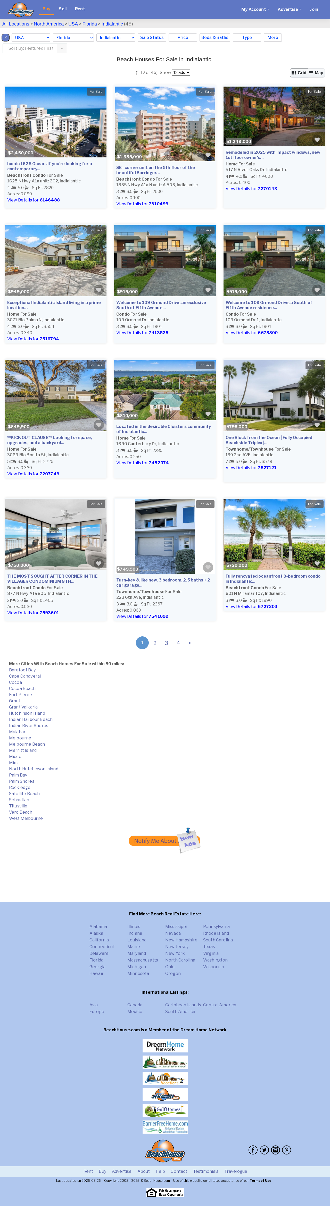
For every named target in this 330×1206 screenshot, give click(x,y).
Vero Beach (20, 812)
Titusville (18, 806)
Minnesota (138, 973)
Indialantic (112, 24)
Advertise (121, 1171)
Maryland (136, 953)
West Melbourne (26, 818)
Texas (209, 946)
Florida (89, 24)
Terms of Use (260, 1181)
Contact (179, 1171)
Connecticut (102, 946)
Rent (80, 8)
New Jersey (177, 946)
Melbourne (20, 738)
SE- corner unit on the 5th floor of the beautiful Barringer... (155, 170)
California (99, 940)
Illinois (133, 926)
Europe (96, 1011)
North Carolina (180, 960)
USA (73, 24)
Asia (93, 1004)
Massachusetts (142, 960)
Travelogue (236, 1171)
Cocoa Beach (22, 688)
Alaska (96, 933)
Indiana (134, 933)
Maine (133, 946)
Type (247, 37)
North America (49, 24)
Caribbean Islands (183, 1004)
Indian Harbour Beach (31, 719)
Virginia (211, 953)
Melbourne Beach (27, 744)
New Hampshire (181, 940)
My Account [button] (253, 9)
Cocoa (15, 682)
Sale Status (152, 37)
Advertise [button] (288, 9)
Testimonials (206, 1171)
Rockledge (19, 787)
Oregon (173, 973)
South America (180, 1011)
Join (314, 9)
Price (183, 37)
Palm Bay (18, 775)
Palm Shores (21, 781)
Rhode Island (216, 933)
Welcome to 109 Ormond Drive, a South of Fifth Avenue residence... (269, 305)
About (143, 1171)
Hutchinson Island (27, 713)
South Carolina (218, 940)
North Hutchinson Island (33, 768)
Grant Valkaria (23, 707)
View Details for (33, 200)
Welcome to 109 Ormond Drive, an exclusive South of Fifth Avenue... (161, 305)
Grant (15, 700)
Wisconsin (213, 966)
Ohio (170, 966)
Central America (219, 1004)
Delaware (99, 953)
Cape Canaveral (25, 676)
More (273, 37)
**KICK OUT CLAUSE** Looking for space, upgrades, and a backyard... (49, 440)
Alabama (98, 926)
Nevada (173, 933)
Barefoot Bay (22, 670)
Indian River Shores (28, 725)
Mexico (134, 1011)
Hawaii (96, 973)
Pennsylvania (216, 926)
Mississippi (176, 926)
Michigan (136, 966)
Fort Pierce (20, 694)
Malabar (17, 731)
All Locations (15, 24)
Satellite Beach (24, 793)
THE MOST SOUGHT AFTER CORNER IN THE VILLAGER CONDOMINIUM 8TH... (52, 579)
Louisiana (136, 940)
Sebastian (19, 799)
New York (175, 953)
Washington (215, 960)
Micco (15, 756)
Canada (134, 1004)
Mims (14, 762)
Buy (46, 8)
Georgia (97, 966)
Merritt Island (23, 750)
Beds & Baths (214, 37)
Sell (63, 8)
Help (160, 1171)
